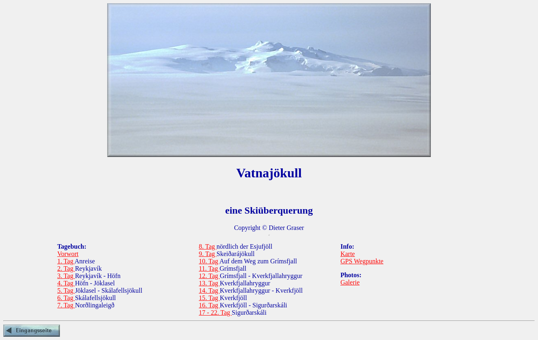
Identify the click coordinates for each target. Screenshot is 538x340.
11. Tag (209, 268)
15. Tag (209, 297)
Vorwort (67, 253)
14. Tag (209, 290)
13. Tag (209, 283)
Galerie (349, 282)
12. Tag (209, 275)
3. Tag (66, 275)
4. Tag (66, 283)
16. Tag (209, 305)
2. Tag (66, 268)
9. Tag (207, 253)
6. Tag (66, 297)
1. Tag (66, 261)
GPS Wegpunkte (362, 261)
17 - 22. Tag (215, 312)
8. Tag (207, 246)
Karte (347, 253)
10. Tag (209, 261)
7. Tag (66, 305)
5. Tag (66, 290)
